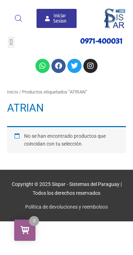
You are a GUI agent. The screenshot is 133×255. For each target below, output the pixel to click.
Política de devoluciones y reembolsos (66, 207)
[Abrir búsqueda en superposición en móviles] (18, 18)
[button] (11, 42)
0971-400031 (101, 41)
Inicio (12, 92)
